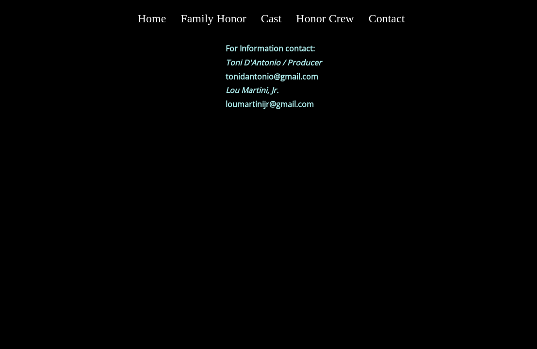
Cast (271, 18)
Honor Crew (325, 18)
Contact (387, 18)
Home (152, 18)
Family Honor (213, 18)
